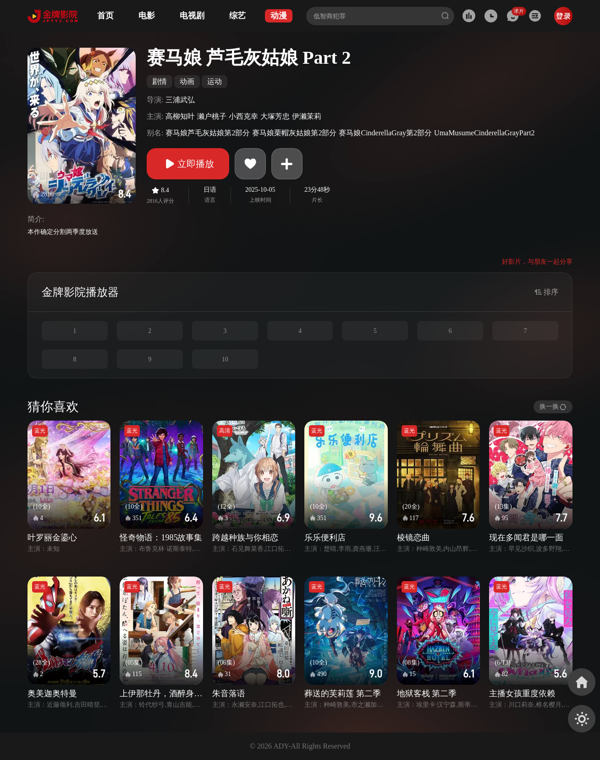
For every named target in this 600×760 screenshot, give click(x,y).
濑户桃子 (211, 116)
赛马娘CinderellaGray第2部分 (385, 133)
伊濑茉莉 (306, 116)
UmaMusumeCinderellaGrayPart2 (484, 133)
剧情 (159, 81)
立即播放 (188, 164)
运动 (214, 81)
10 (225, 359)
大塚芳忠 (275, 116)
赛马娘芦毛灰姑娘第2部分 (207, 133)
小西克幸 (243, 116)
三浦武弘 (180, 100)
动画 (187, 81)
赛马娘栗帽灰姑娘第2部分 (294, 133)
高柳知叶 (180, 116)
